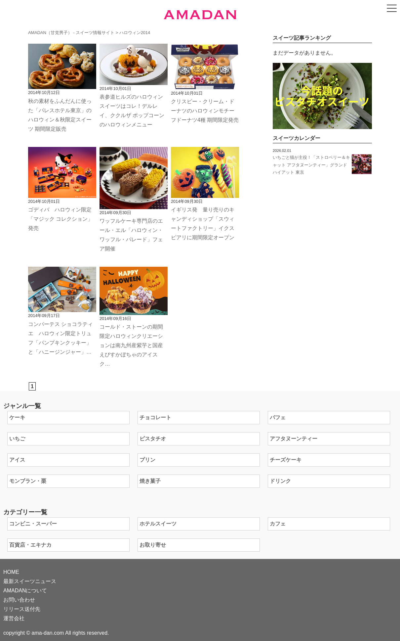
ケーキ (17, 417)
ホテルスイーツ (158, 524)
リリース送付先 (21, 609)
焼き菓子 (150, 481)
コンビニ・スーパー (33, 524)
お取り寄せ (153, 545)
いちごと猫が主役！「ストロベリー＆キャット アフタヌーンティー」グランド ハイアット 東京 (311, 165)
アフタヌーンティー (293, 438)
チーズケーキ (285, 460)
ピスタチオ (153, 438)
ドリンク (280, 481)
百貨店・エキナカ (30, 545)
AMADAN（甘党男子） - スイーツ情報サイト (71, 32)
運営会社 (13, 618)
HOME (11, 572)
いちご (17, 438)
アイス (17, 460)
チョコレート (155, 417)
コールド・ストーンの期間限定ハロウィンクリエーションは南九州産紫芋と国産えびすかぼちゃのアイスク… (131, 345)
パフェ (278, 417)
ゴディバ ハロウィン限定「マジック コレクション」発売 (60, 219)
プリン (147, 460)
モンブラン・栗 (27, 481)
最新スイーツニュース (29, 581)
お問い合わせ (19, 600)
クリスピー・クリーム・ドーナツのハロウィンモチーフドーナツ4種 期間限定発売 (205, 111)
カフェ (278, 524)
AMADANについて (25, 590)
